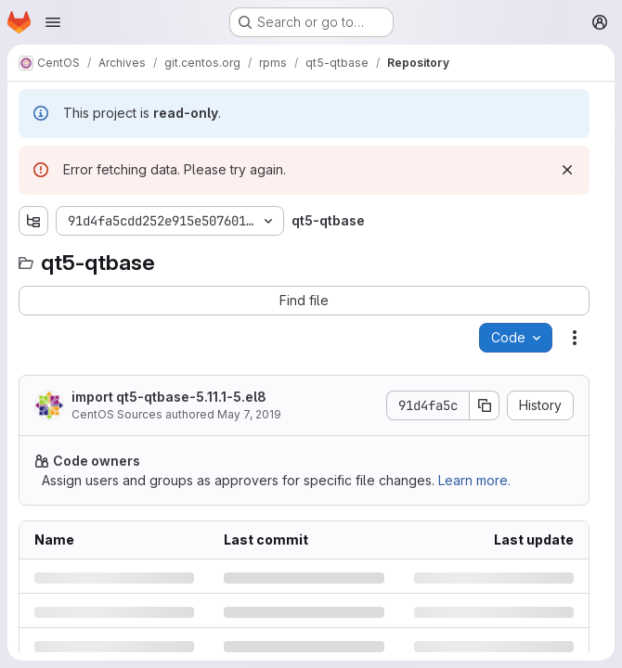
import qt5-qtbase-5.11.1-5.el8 (168, 397)
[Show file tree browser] (33, 221)
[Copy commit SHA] (484, 405)
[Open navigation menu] (53, 22)
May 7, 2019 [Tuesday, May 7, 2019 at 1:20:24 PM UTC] (249, 414)
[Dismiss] (567, 170)
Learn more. (474, 480)
